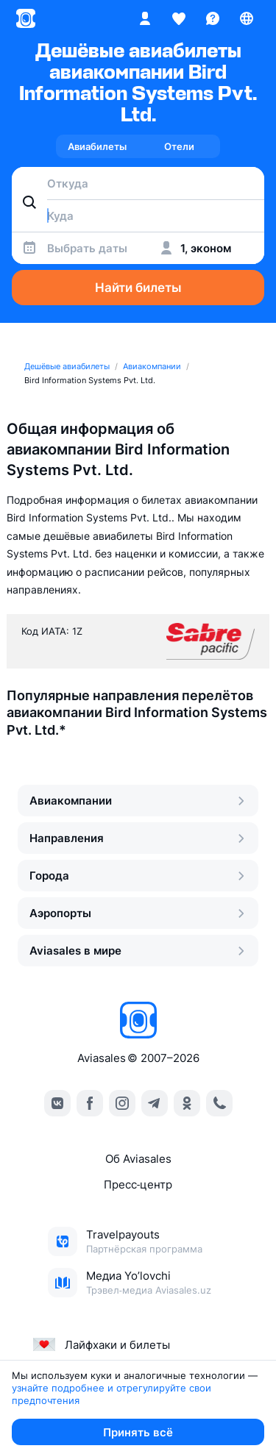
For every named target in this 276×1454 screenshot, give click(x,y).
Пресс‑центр (138, 1184)
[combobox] (138, 183)
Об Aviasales (138, 1159)
